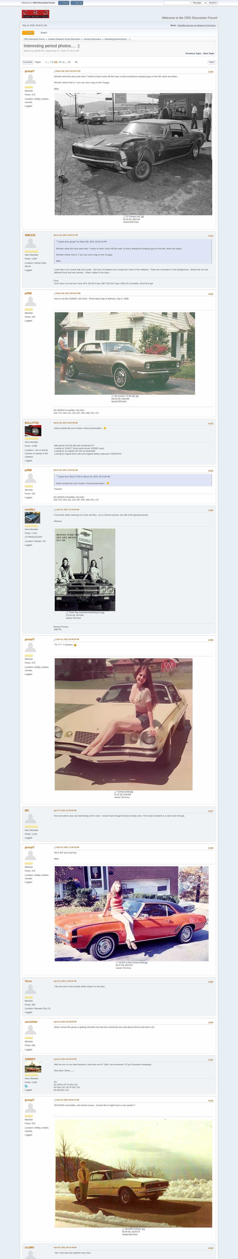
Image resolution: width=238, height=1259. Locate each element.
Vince (28, 981)
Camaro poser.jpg (123, 792)
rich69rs (30, 509)
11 (63, 62)
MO (27, 810)
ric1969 (29, 1247)
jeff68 (28, 293)
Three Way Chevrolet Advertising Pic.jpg (85, 612)
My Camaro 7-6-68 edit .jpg (125, 396)
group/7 (30, 71)
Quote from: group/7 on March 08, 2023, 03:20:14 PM (83, 242)
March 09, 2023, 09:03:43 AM (68, 293)
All (76, 62)
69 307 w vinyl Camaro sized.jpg (132, 962)
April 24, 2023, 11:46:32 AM (67, 847)
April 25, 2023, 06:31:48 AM (65, 1247)
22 (69, 62)
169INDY (30, 1059)
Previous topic (193, 53)
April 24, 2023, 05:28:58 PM (65, 1022)
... (48, 62)
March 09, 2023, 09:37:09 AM (66, 423)
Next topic (208, 53)
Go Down (27, 62)
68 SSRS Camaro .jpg (133, 1229)
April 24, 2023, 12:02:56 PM (65, 981)
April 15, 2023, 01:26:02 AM (65, 810)
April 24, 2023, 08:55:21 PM (67, 1100)
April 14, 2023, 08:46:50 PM (67, 639)
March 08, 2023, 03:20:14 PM (68, 71)
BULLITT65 (32, 422)
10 (60, 62)
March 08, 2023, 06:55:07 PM (66, 235)
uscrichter (31, 1021)
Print (212, 62)
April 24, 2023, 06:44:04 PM (65, 1059)
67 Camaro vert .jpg (133, 216)
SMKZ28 (30, 235)
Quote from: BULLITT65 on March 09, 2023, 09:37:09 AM (84, 477)
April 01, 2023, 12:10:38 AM (67, 510)
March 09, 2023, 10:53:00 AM (66, 470)
